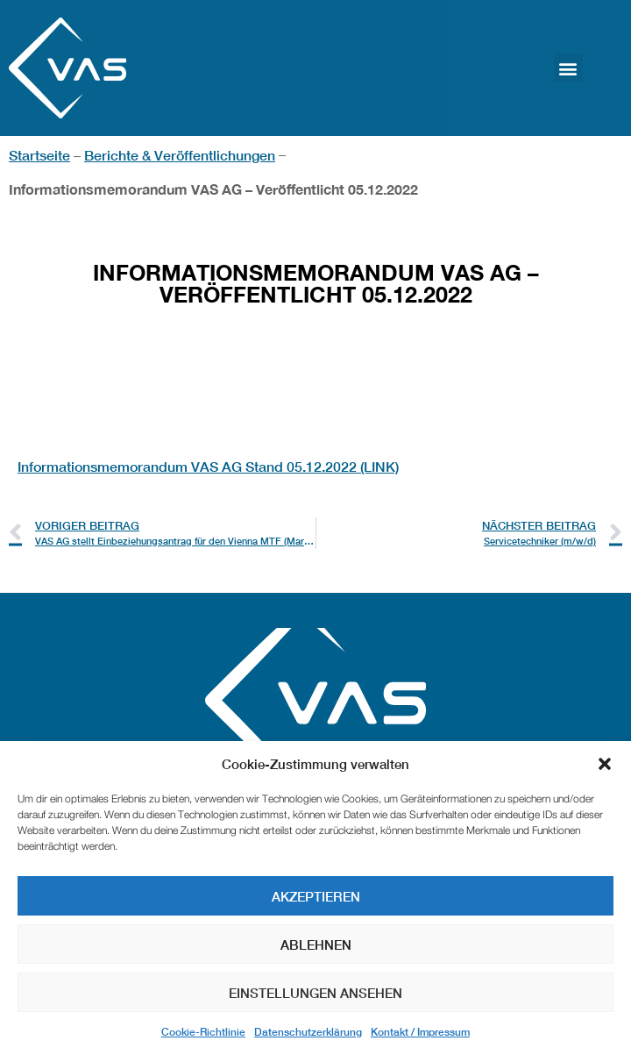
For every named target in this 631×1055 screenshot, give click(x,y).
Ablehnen (315, 944)
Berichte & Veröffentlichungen (179, 154)
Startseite (39, 154)
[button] (604, 764)
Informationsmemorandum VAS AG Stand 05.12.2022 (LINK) (208, 466)
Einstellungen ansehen (315, 993)
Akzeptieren (316, 896)
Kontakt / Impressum (420, 1031)
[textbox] (315, 403)
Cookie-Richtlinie (203, 1031)
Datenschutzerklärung (308, 1031)
